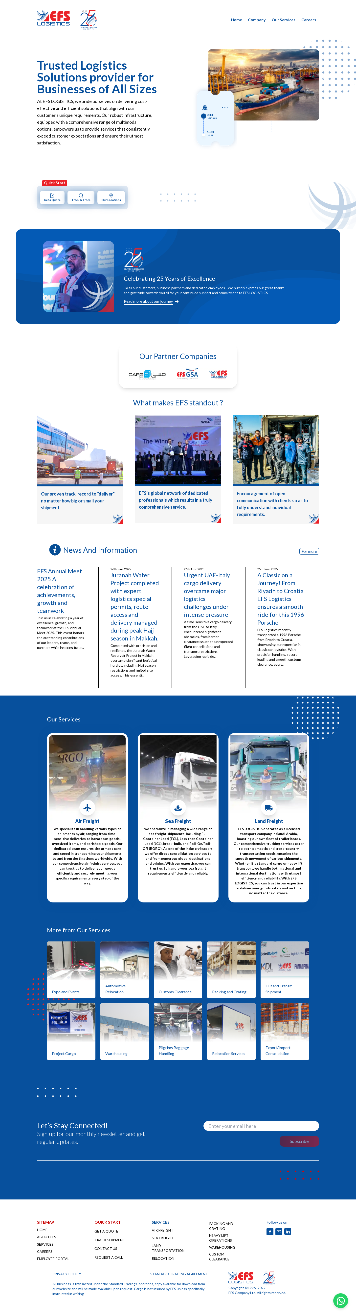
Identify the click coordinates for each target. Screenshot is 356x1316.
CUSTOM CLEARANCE (219, 1256)
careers (308, 19)
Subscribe (299, 1141)
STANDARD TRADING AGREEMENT (179, 1274)
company (257, 19)
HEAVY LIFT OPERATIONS (220, 1237)
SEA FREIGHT (163, 1238)
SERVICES (45, 1244)
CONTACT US (105, 1248)
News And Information (100, 549)
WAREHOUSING (222, 1247)
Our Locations (111, 197)
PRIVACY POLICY (66, 1274)
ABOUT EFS (46, 1237)
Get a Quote (52, 197)
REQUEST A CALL (108, 1257)
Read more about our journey (148, 301)
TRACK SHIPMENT (109, 1240)
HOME (42, 1230)
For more (309, 551)
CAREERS (44, 1251)
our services (283, 19)
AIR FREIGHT (162, 1230)
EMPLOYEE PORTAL (53, 1258)
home (236, 19)
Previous (204, 80)
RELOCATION (163, 1258)
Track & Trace (80, 197)
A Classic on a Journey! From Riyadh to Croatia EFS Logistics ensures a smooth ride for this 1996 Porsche (280, 598)
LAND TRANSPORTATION (168, 1248)
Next (322, 80)
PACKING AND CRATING (221, 1226)
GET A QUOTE (106, 1231)
